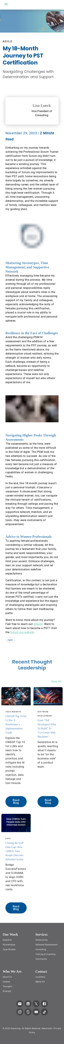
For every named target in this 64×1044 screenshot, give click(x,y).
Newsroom (47, 1028)
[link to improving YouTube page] (36, 1012)
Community (41, 959)
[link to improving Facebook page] (44, 1003)
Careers (6, 982)
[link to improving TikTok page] (44, 1012)
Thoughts (7, 986)
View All (56, 681)
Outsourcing (41, 940)
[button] (10, 640)
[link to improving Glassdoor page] (28, 1012)
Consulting (40, 949)
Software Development (46, 945)
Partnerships (9, 945)
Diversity (7, 991)
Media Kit (40, 982)
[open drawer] (6, 4)
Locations (40, 977)
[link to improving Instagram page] (19, 1012)
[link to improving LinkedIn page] (28, 1003)
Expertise (7, 940)
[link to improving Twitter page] (36, 1003)
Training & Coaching (45, 954)
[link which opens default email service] (19, 1003)
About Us (7, 977)
